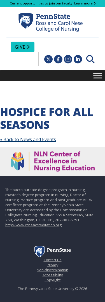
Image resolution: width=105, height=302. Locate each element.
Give (20, 47)
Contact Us (53, 259)
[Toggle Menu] (97, 75)
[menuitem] (90, 59)
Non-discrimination (52, 269)
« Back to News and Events (28, 139)
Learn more (83, 3)
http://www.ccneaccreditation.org (33, 224)
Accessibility (53, 274)
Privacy (52, 264)
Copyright (52, 279)
